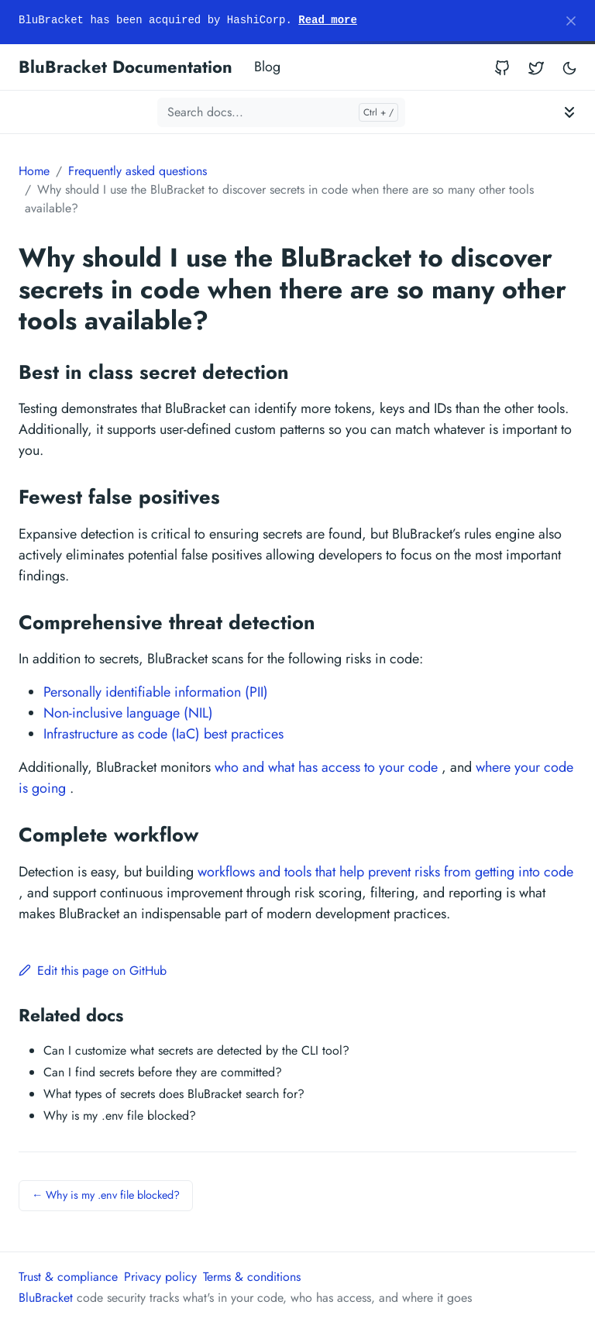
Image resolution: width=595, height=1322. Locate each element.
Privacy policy (160, 1277)
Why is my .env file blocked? (119, 1115)
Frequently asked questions (137, 171)
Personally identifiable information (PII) (155, 692)
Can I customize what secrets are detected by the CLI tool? (196, 1050)
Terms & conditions (252, 1277)
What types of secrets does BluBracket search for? (173, 1094)
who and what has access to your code (326, 767)
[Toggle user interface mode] (569, 67)
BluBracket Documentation (125, 66)
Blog (267, 67)
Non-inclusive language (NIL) (128, 713)
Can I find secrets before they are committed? (162, 1072)
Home (34, 171)
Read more (327, 20)
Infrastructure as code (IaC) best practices (163, 734)
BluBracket (46, 1298)
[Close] (571, 21)
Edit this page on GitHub (93, 970)
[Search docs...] (281, 112)
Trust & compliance (68, 1277)
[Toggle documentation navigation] (569, 112)
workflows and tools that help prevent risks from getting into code (385, 872)
